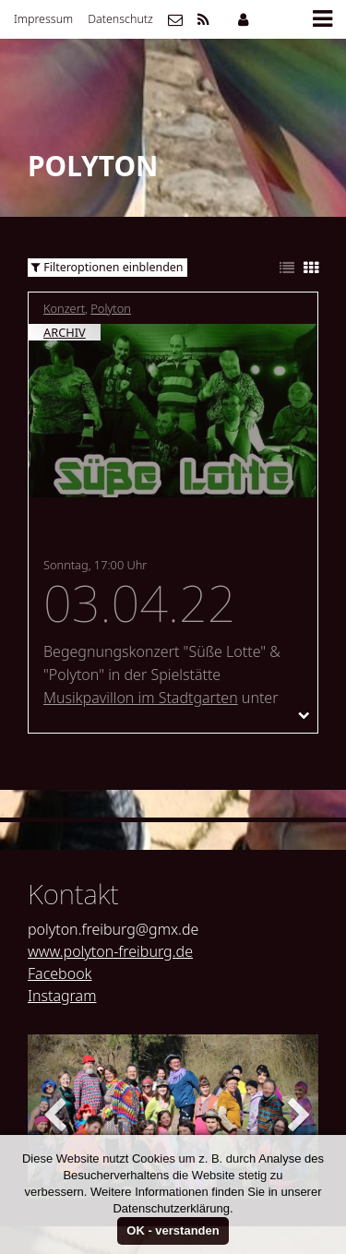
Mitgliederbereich (243, 19)
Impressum (43, 19)
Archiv (64, 332)
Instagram (62, 995)
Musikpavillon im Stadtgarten (140, 697)
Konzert (64, 308)
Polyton (110, 308)
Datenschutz (120, 19)
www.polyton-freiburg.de (110, 951)
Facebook (59, 973)
